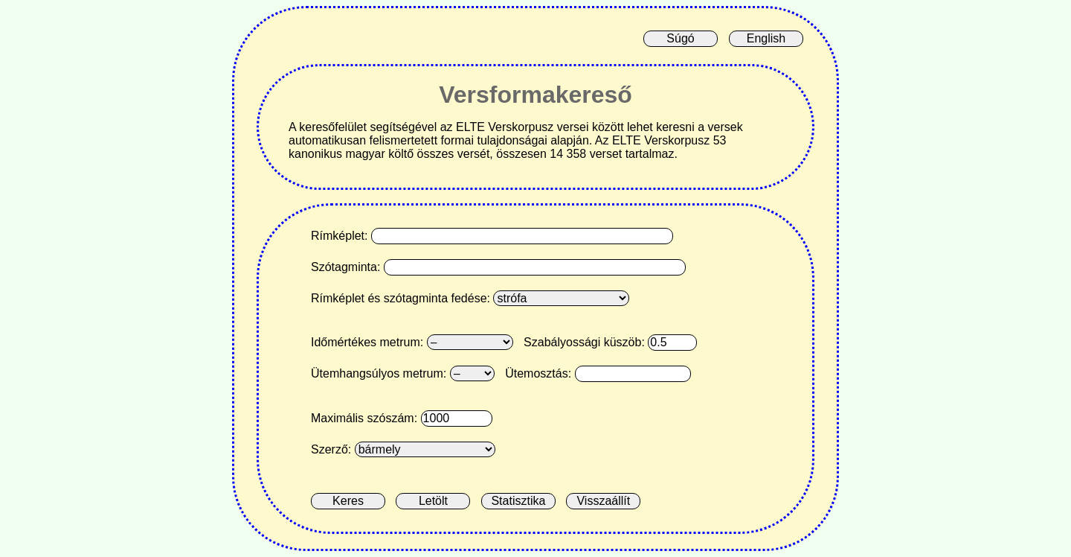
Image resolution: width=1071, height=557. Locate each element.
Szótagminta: (345, 267)
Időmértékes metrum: (367, 342)
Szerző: (331, 449)
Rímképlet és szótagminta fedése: (400, 298)
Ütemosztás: (538, 373)
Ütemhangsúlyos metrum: (378, 373)
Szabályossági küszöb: (584, 342)
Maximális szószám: (364, 418)
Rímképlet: (339, 235)
